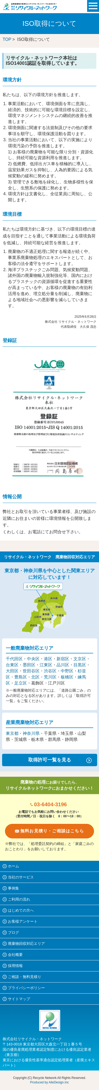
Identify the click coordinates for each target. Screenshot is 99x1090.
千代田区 (14, 659)
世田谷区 (31, 671)
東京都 (12, 733)
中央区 (33, 659)
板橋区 (67, 677)
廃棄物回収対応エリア (26, 943)
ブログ (13, 932)
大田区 (12, 671)
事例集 (13, 888)
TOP (7, 39)
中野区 (67, 671)
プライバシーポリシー (26, 988)
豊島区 (20, 677)
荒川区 (50, 677)
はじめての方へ (21, 910)
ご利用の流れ (19, 899)
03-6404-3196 (50, 804)
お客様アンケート (22, 921)
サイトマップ (19, 999)
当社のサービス (21, 877)
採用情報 (15, 966)
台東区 (12, 665)
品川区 (62, 665)
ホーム (13, 866)
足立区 (20, 683)
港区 (48, 659)
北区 (35, 677)
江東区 (46, 665)
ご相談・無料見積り (24, 977)
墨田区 (29, 665)
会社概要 (15, 954)
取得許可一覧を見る (49, 759)
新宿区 (62, 659)
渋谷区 (50, 671)
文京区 (79, 659)
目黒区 (79, 665)
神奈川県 (31, 733)
